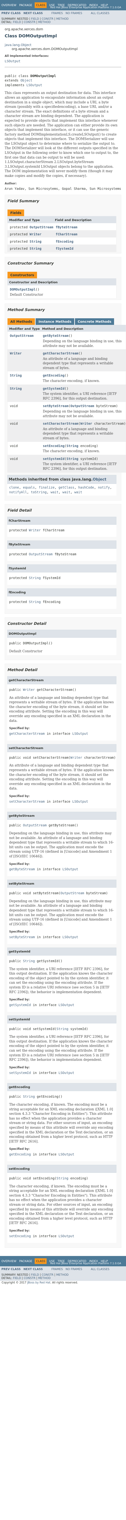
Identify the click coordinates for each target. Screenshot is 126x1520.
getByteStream (56, 336)
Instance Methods (54, 321)
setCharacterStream (60, 423)
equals (29, 487)
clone (14, 487)
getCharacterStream (60, 353)
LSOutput (12, 61)
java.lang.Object (18, 45)
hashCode (86, 487)
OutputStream (41, 227)
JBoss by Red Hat (38, 1282)
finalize (46, 487)
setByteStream (56, 406)
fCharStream (66, 234)
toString (39, 492)
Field (35, 18)
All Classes (100, 13)
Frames (57, 13)
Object (26, 80)
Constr (47, 18)
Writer (35, 234)
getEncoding (54, 375)
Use (52, 5)
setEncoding (54, 446)
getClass (66, 487)
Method (62, 18)
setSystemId (54, 459)
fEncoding (64, 241)
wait (55, 492)
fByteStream (66, 227)
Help (104, 5)
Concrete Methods (94, 321)
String (35, 241)
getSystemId (54, 388)
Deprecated (77, 5)
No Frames (74, 13)
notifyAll (18, 492)
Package (25, 5)
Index (93, 5)
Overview (8, 5)
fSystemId (64, 248)
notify (104, 487)
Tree (61, 5)
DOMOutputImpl (23, 289)
